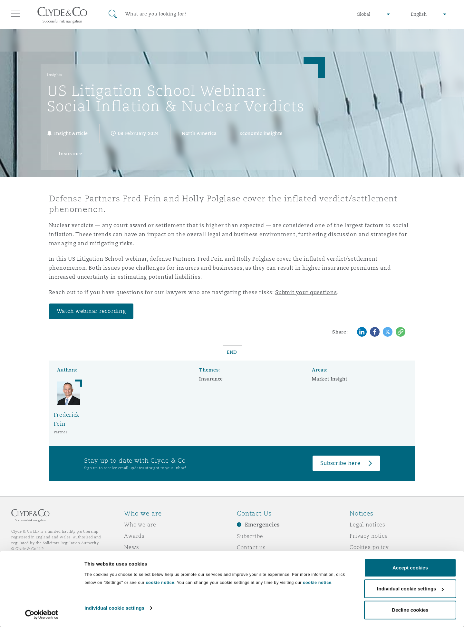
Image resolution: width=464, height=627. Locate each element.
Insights (54, 74)
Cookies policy (369, 547)
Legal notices (367, 524)
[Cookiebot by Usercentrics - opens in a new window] (42, 614)
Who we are (140, 524)
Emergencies (262, 524)
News (131, 547)
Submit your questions (306, 292)
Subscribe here (340, 463)
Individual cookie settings (114, 608)
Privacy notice (369, 536)
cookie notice (160, 582)
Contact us (251, 547)
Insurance (211, 379)
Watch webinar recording (91, 311)
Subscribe (250, 536)
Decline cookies (410, 610)
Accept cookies (410, 567)
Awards (134, 536)
